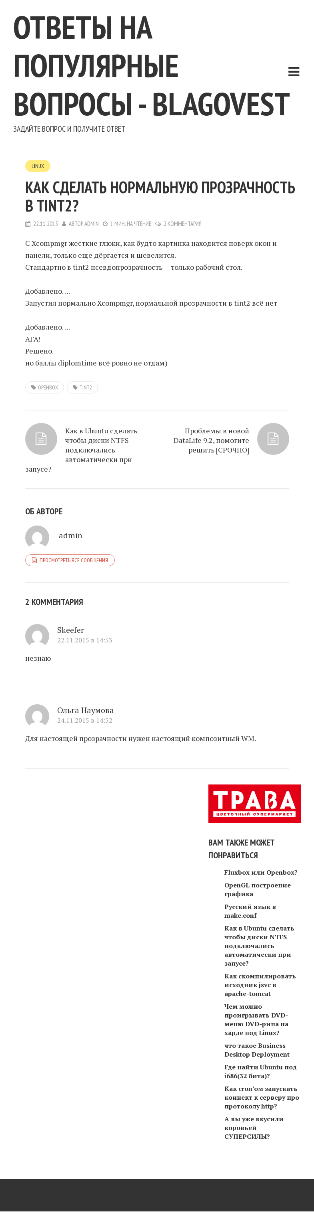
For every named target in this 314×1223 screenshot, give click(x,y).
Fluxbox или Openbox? (261, 872)
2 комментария (183, 223)
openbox (48, 387)
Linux (38, 166)
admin (91, 223)
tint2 (86, 387)
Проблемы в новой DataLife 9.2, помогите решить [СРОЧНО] (211, 440)
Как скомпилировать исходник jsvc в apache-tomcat (260, 985)
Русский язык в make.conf (250, 911)
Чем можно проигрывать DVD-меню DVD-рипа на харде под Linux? (256, 1019)
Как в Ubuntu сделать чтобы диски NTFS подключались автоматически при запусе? (81, 450)
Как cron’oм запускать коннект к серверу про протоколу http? (261, 1097)
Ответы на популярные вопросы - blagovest (151, 65)
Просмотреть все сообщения (74, 560)
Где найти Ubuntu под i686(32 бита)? (260, 1071)
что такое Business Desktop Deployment (257, 1050)
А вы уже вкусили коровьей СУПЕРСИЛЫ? (254, 1127)
